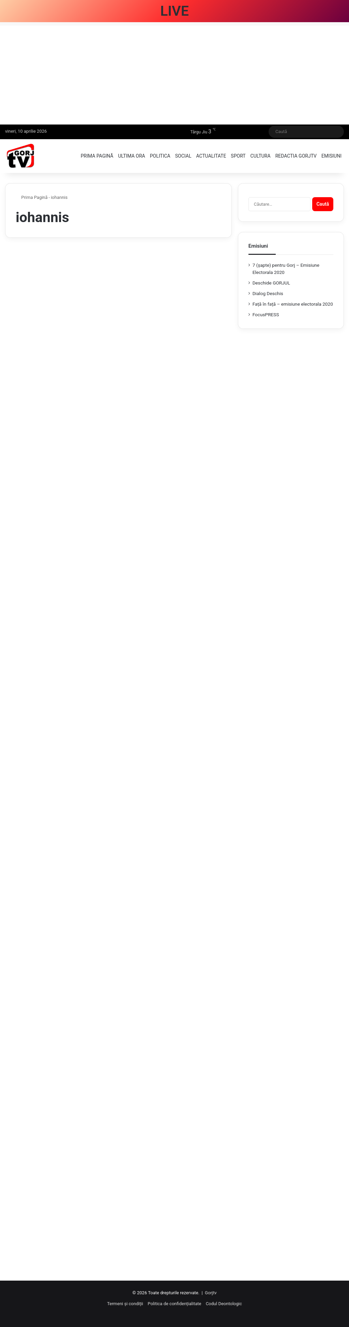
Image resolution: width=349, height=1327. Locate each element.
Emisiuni (331, 156)
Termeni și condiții (125, 1303)
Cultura (261, 156)
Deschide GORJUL (271, 283)
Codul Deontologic (224, 1303)
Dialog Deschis (268, 293)
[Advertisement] (174, 73)
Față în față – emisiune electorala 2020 (293, 304)
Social (183, 156)
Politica (160, 156)
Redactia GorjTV (296, 156)
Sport (238, 156)
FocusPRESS (266, 314)
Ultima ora (131, 156)
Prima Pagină (32, 197)
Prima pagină (97, 156)
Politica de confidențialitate (174, 1303)
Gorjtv (210, 1292)
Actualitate (211, 156)
